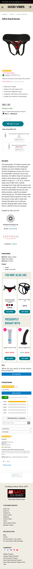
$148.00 (9, 307)
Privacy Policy (7, 519)
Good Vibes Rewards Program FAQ (14, 562)
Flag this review (7, 465)
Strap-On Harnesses (22, 14)
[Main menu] (2, 7)
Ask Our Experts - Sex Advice (12, 539)
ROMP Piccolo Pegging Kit (24, 300)
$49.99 (25, 306)
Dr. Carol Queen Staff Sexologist (13, 541)
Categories (5, 14)
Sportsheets (13, 229)
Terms (5, 521)
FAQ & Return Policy (9, 523)
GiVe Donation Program (10, 558)
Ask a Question (6, 81)
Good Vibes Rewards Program (12, 560)
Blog (4, 535)
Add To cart (13, 123)
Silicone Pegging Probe (24, 347)
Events (5, 537)
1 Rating (4, 73)
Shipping (6, 517)
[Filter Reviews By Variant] (16, 432)
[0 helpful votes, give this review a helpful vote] (4, 461)
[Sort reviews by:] (16, 429)
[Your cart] (29, 7)
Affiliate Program (8, 554)
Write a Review (10, 73)
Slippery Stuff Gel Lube (9, 347)
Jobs (4, 564)
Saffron (14, 244)
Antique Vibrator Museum (11, 556)
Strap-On (12, 14)
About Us (6, 511)
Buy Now (10, 312)
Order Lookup (7, 515)
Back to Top (16, 475)
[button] (7, 305)
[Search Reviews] (16, 422)
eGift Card (6, 509)
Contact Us (6, 513)
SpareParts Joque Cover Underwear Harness (10, 301)
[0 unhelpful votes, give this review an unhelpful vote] (8, 461)
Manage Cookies (8, 525)
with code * (16, 1)
